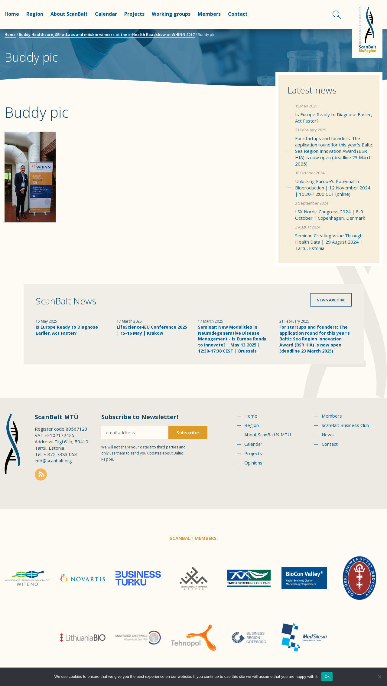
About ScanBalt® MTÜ (267, 435)
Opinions (253, 463)
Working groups (171, 14)
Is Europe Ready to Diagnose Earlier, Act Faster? (333, 117)
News (328, 435)
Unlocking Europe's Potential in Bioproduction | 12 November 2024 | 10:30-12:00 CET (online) (332, 187)
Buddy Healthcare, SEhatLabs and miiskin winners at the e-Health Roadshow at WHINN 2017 (107, 34)
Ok (327, 676)
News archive (331, 300)
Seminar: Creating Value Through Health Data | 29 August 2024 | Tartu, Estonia (329, 241)
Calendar (106, 14)
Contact (238, 14)
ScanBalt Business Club (345, 425)
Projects (134, 14)
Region (34, 14)
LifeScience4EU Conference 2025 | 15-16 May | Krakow (152, 330)
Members (209, 14)
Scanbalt (367, 29)
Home (12, 14)
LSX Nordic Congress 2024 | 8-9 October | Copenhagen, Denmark (330, 214)
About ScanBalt (69, 14)
